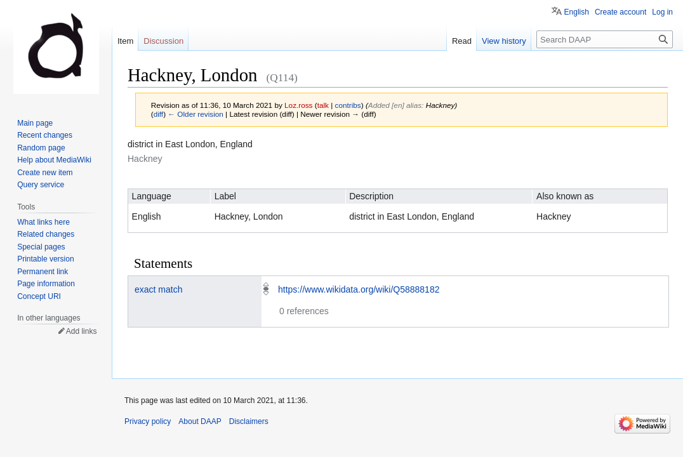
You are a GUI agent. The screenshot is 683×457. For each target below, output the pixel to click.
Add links (81, 331)
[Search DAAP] (604, 39)
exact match (158, 289)
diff (158, 114)
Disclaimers (249, 421)
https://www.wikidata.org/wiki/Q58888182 (358, 289)
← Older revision (195, 114)
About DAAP (199, 421)
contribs (348, 105)
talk (323, 105)
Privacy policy (147, 421)
